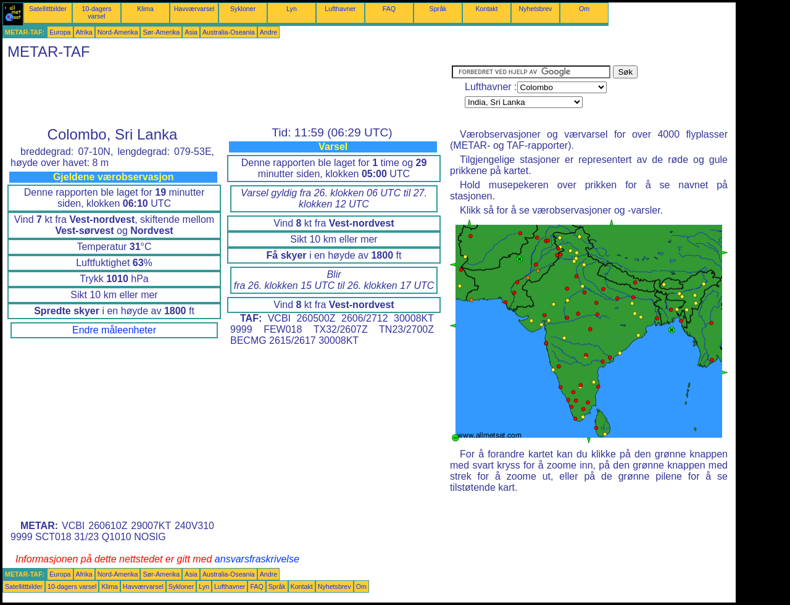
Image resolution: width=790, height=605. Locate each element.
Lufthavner (340, 8)
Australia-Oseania (228, 32)
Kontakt (486, 8)
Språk (438, 8)
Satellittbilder (48, 8)
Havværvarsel (194, 8)
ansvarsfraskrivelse (257, 559)
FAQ (389, 8)
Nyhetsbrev (535, 8)
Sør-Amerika (161, 32)
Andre (268, 32)
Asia (191, 32)
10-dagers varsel (97, 12)
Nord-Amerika (118, 32)
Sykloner (243, 8)
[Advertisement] (227, 93)
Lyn (291, 8)
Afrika (84, 32)
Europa (59, 32)
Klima (145, 8)
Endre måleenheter (114, 330)
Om (584, 8)
